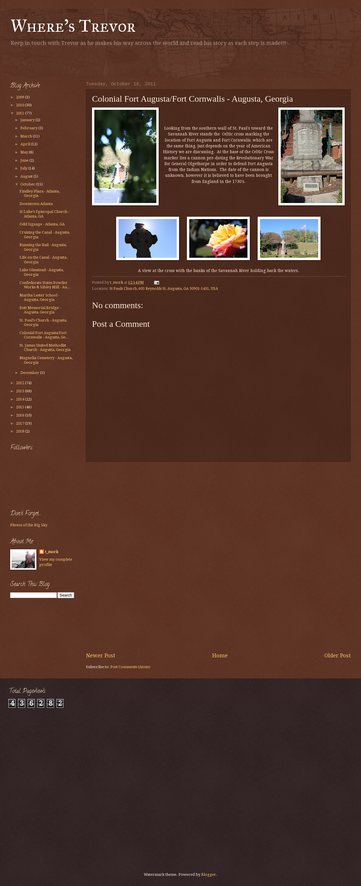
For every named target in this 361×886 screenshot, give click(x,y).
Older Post (337, 655)
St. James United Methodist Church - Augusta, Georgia (45, 347)
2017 (20, 423)
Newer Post (100, 655)
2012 (20, 383)
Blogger (208, 874)
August (26, 176)
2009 (20, 97)
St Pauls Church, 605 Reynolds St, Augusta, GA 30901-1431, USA (163, 288)
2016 (20, 415)
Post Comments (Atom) (130, 667)
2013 (20, 391)
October (28, 184)
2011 (20, 113)
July (24, 168)
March (26, 136)
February (29, 128)
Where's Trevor (73, 25)
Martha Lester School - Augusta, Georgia (39, 297)
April (25, 144)
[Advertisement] (78, 62)
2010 (20, 105)
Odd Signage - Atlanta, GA (42, 224)
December (30, 372)
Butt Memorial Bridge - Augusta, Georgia (40, 310)
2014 (20, 399)
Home (220, 655)
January (28, 120)
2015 (20, 407)
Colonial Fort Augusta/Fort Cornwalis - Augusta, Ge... (44, 335)
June (24, 160)
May (24, 152)
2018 (20, 431)
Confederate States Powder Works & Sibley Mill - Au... (45, 284)
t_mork (51, 552)
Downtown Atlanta (36, 204)
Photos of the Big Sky (28, 525)
